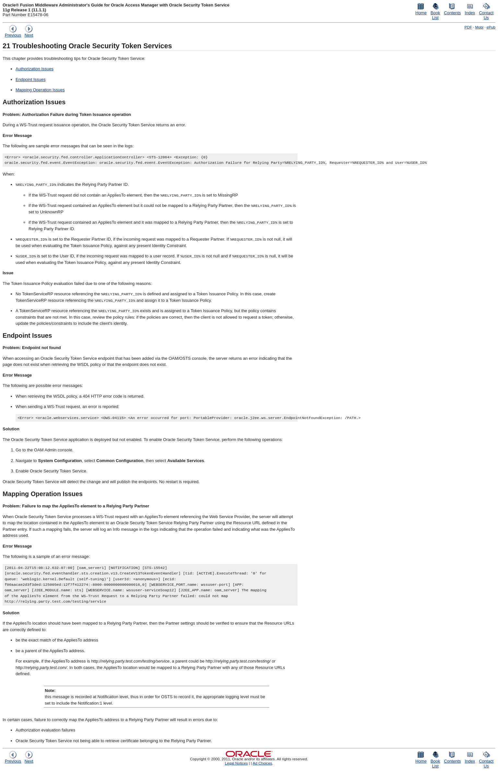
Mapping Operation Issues (40, 89)
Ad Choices (262, 763)
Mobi (479, 27)
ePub (491, 27)
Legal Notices (236, 763)
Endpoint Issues (31, 79)
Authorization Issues (34, 68)
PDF (468, 27)
